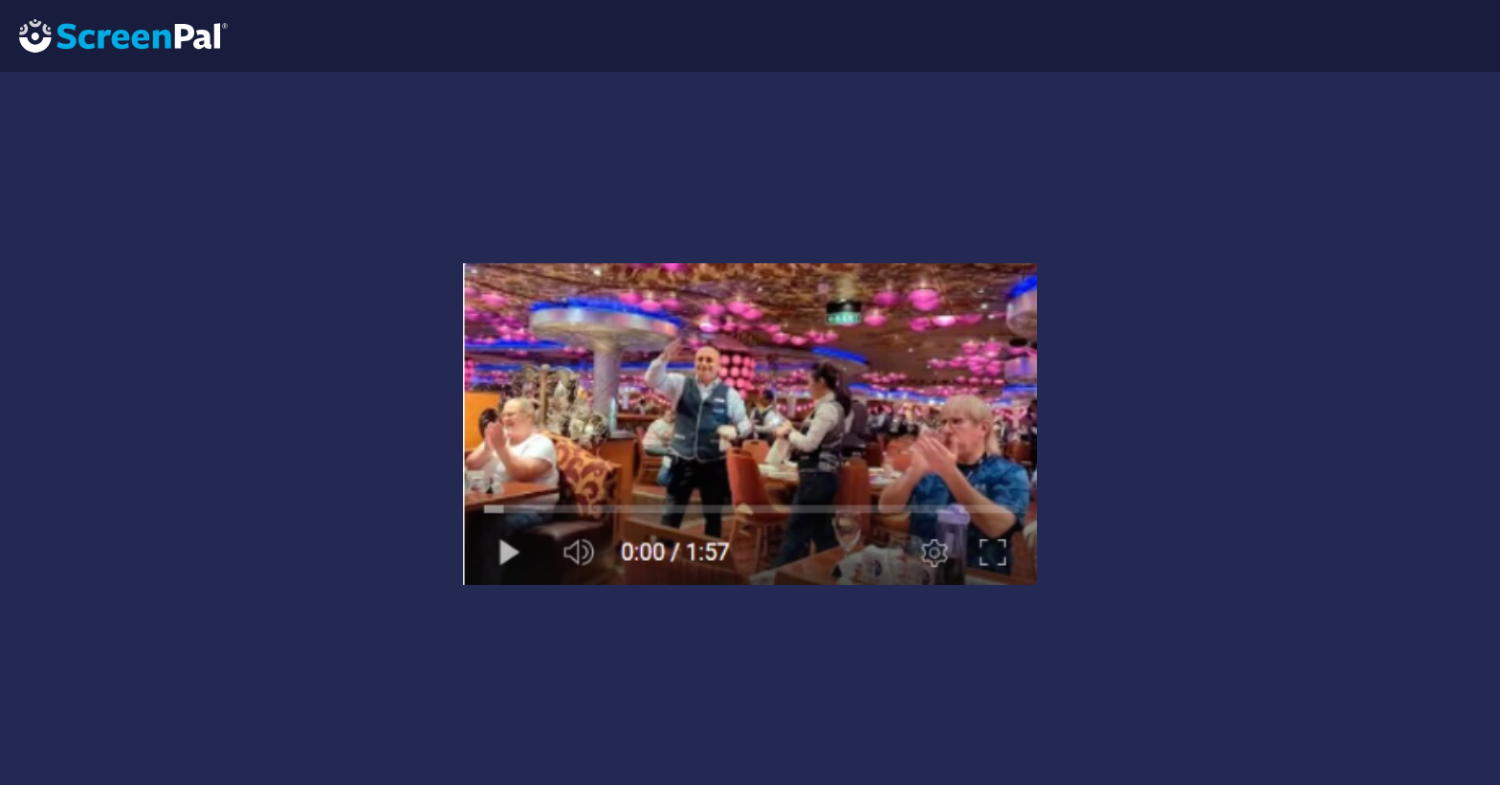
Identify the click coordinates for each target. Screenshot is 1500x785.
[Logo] (114, 35)
